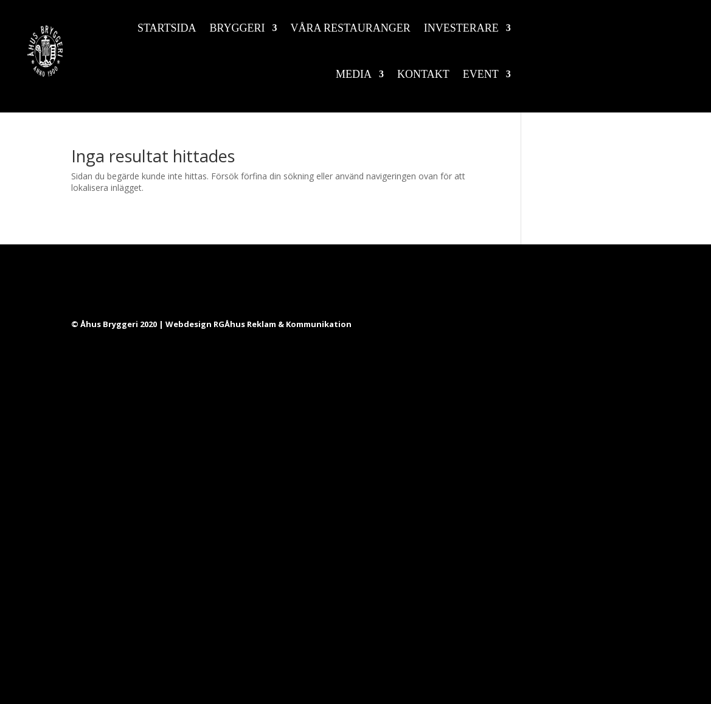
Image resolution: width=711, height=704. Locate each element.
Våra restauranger (351, 28)
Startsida (166, 28)
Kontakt (423, 74)
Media (354, 74)
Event (481, 74)
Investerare (461, 28)
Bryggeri (237, 28)
